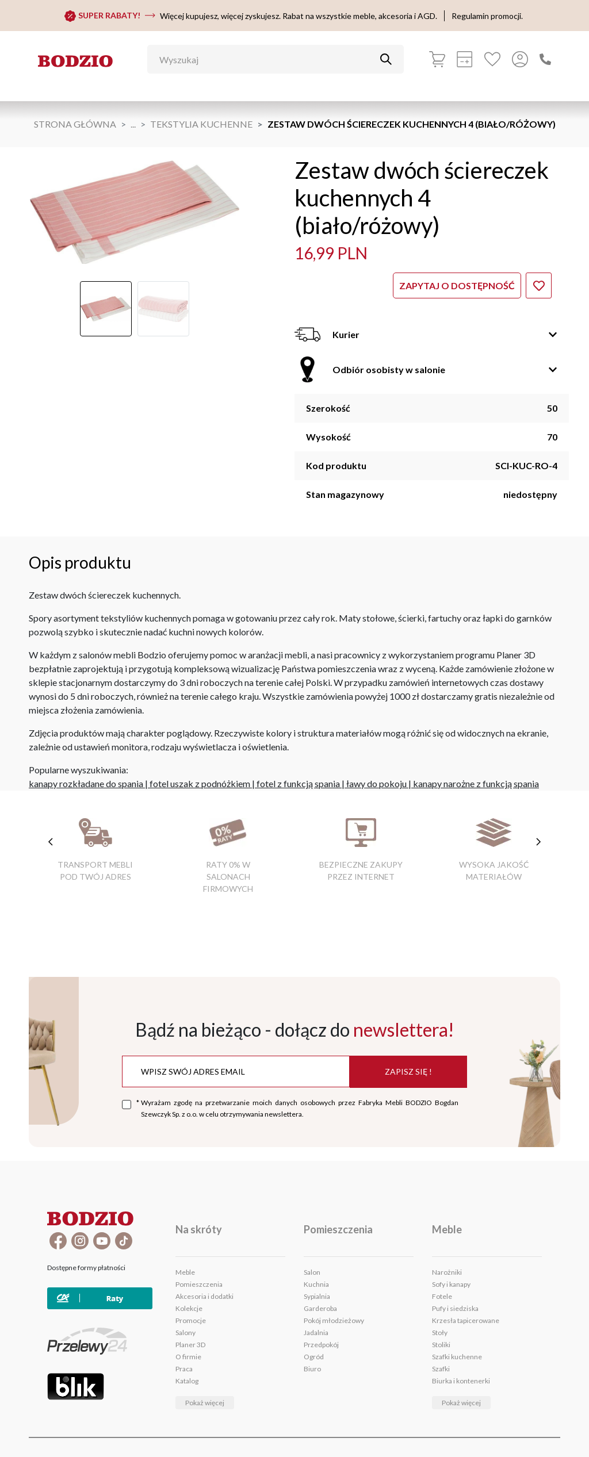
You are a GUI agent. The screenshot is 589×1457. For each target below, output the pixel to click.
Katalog (186, 1381)
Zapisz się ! (408, 1071)
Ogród (314, 1356)
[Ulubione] (492, 59)
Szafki (441, 1368)
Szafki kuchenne (457, 1356)
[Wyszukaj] (266, 59)
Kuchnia (316, 1284)
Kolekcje (188, 1308)
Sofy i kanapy (451, 1284)
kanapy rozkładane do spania (86, 783)
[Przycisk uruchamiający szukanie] (385, 59)
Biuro (312, 1368)
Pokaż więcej (204, 1402)
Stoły (440, 1332)
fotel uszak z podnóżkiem (200, 783)
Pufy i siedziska (455, 1308)
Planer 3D (190, 1344)
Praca (184, 1368)
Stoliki (441, 1344)
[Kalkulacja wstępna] (465, 59)
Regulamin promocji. (487, 16)
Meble (185, 1272)
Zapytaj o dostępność (457, 285)
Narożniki (447, 1272)
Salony (185, 1332)
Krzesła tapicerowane (465, 1320)
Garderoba (320, 1308)
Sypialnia (317, 1296)
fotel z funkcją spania (298, 783)
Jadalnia (316, 1332)
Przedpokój (321, 1344)
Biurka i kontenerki (461, 1381)
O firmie (188, 1356)
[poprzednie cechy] (50, 841)
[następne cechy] (538, 841)
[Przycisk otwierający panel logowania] (520, 59)
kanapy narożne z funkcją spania (476, 783)
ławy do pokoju (376, 783)
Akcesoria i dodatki (204, 1296)
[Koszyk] (437, 59)
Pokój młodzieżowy (334, 1320)
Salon (312, 1272)
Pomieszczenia (199, 1284)
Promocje (190, 1320)
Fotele (442, 1296)
